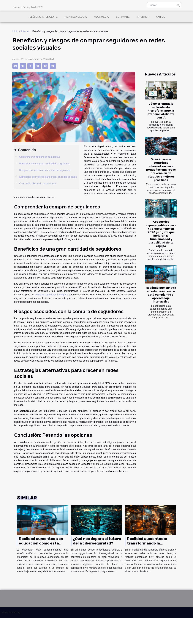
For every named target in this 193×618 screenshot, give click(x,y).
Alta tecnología (76, 17)
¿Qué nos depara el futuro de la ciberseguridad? (97, 540)
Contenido (27, 150)
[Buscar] (164, 5)
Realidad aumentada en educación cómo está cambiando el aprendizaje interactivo (161, 294)
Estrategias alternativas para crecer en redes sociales (48, 177)
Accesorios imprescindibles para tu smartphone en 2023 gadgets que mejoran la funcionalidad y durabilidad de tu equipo (161, 234)
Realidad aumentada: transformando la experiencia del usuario (148, 543)
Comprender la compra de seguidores (39, 157)
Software (123, 17)
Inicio (15, 31)
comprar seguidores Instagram (51, 294)
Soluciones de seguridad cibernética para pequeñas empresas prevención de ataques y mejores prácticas (161, 169)
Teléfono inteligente (43, 17)
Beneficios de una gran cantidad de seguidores (44, 163)
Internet (143, 17)
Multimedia (101, 17)
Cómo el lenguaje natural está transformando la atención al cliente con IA (161, 110)
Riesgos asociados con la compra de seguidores (45, 170)
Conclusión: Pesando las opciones (37, 183)
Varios (160, 17)
